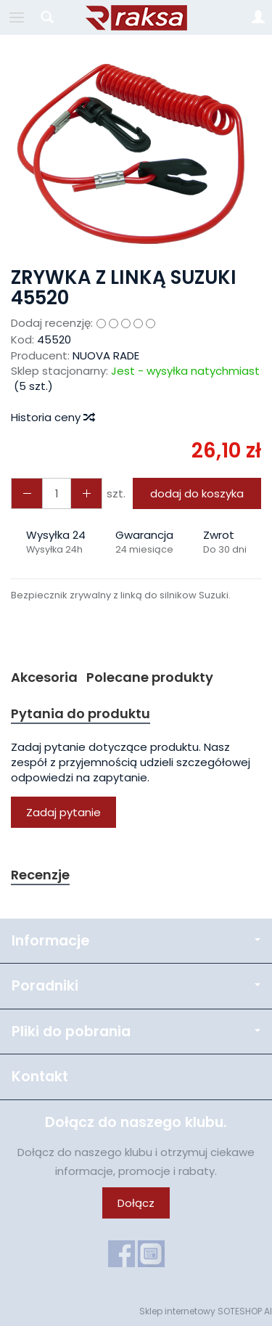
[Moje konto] (258, 17)
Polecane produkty (149, 677)
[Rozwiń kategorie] (16, 17)
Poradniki (136, 986)
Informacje (136, 941)
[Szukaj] (47, 17)
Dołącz (136, 1203)
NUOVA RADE (106, 355)
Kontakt (40, 1076)
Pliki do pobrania (136, 1031)
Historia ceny (52, 417)
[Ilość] (56, 493)
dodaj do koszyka (197, 493)
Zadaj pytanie (63, 812)
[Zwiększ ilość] (27, 493)
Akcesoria (44, 677)
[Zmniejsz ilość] (86, 493)
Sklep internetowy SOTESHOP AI (205, 1311)
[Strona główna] (136, 17)
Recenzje (40, 875)
